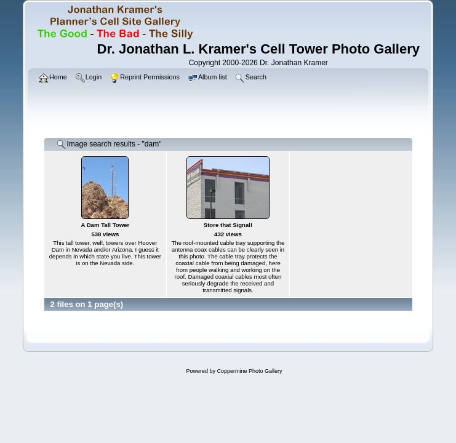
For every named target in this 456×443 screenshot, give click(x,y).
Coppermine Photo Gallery (249, 371)
